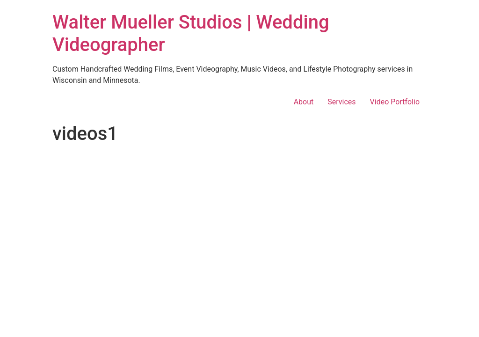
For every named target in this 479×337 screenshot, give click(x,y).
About (304, 101)
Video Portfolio (395, 101)
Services (341, 101)
